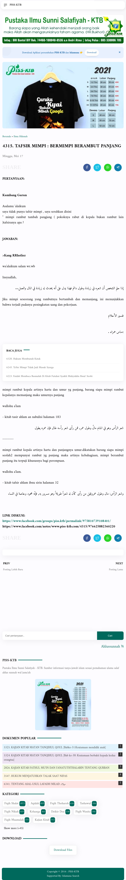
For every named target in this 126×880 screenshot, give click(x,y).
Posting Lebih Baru (13, 569)
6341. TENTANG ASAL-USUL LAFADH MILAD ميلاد (35, 784)
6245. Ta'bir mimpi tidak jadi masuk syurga (30, 367)
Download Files (63, 850)
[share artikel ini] (87, 167)
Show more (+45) (13, 828)
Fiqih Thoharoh (62, 803)
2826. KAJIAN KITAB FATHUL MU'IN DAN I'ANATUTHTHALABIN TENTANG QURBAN (57, 768)
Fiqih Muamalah (16, 820)
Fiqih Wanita (86, 811)
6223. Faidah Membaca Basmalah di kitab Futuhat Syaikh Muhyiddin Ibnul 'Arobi (49, 376)
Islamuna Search (70, 876)
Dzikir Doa (60, 811)
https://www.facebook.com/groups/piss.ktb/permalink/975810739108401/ (56, 521)
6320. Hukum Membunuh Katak (23, 359)
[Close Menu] (120, 52)
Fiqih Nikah (14, 811)
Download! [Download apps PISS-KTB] (92, 53)
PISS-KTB (9, 660)
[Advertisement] (63, 604)
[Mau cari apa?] (49, 635)
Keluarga (38, 811)
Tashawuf (88, 803)
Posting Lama (116, 569)
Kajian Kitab (45, 820)
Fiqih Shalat (14, 803)
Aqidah (38, 803)
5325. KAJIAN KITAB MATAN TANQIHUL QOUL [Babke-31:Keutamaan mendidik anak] (55, 747)
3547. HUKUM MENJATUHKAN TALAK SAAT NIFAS (35, 776)
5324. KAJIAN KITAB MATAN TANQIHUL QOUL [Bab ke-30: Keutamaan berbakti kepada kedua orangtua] (59, 757)
